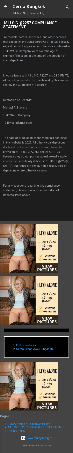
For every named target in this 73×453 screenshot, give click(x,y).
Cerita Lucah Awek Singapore (35, 349)
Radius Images (45, 445)
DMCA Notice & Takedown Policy (29, 424)
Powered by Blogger (36, 438)
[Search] (67, 8)
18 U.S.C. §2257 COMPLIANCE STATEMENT (35, 427)
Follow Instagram (27, 345)
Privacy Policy (16, 431)
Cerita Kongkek (28, 6)
